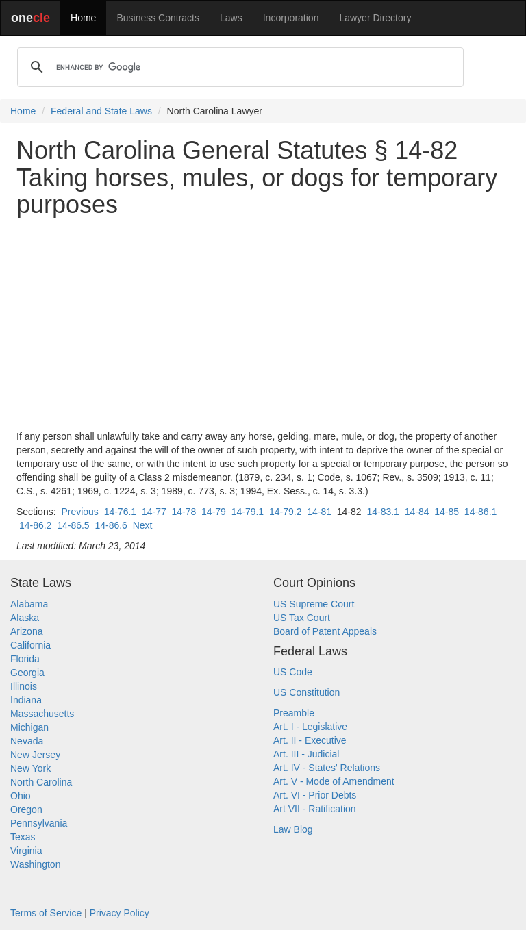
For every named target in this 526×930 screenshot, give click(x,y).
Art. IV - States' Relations (326, 767)
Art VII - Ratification (314, 808)
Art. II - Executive (310, 740)
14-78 (183, 511)
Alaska (24, 617)
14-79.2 (285, 511)
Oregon (26, 809)
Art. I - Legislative (310, 726)
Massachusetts (42, 713)
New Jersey (35, 754)
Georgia (27, 672)
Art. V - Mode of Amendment (333, 781)
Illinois (23, 686)
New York (30, 768)
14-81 (319, 511)
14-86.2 (35, 525)
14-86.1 (480, 511)
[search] (238, 67)
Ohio (20, 795)
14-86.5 (73, 525)
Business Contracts (157, 17)
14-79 (213, 511)
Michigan (29, 727)
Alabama (29, 604)
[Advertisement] (263, 324)
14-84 (417, 511)
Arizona (26, 631)
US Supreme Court (313, 604)
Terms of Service (46, 912)
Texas (23, 836)
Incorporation (291, 17)
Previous (79, 511)
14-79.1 (247, 511)
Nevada (26, 741)
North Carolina (41, 782)
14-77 (154, 511)
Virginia (26, 850)
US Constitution (306, 692)
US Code (292, 671)
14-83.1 (382, 511)
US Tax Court (301, 617)
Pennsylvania (38, 823)
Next (143, 525)
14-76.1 (120, 511)
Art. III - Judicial (306, 754)
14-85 (446, 511)
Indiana (26, 699)
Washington (35, 864)
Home (83, 17)
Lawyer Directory (375, 17)
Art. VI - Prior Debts (314, 795)
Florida (25, 658)
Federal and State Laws (101, 110)
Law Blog (293, 829)
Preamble (293, 712)
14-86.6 (111, 525)
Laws (231, 17)
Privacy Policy (119, 912)
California (30, 645)
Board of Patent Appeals (325, 631)
